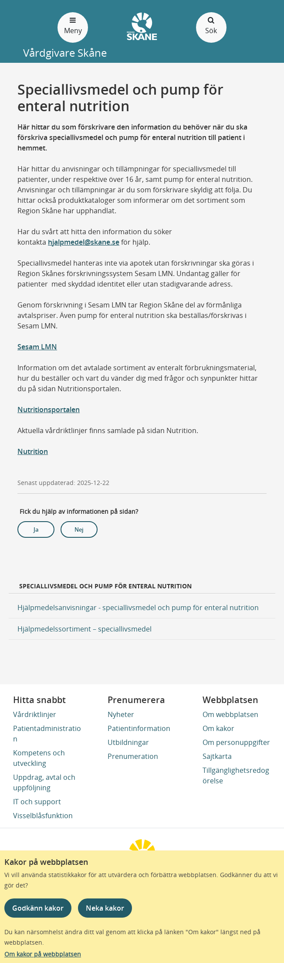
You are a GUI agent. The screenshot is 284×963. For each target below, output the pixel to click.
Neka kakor (105, 908)
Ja (36, 529)
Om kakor (218, 728)
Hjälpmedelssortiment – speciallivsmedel (84, 629)
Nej (79, 529)
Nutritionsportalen (48, 409)
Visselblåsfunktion (43, 815)
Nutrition (32, 451)
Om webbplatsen (230, 714)
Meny (72, 25)
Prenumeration (133, 756)
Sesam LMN (37, 347)
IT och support (37, 801)
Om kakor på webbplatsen (42, 954)
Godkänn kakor (38, 908)
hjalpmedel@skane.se (83, 242)
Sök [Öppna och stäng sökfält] (211, 25)
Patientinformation (139, 728)
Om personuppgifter (236, 742)
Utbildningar (128, 742)
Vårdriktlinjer (34, 714)
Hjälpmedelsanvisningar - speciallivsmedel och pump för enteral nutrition (138, 607)
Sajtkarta (217, 756)
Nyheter (121, 714)
